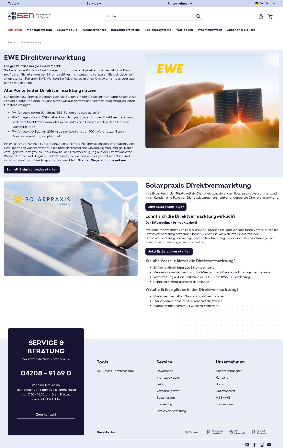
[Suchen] (198, 16)
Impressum (224, 404)
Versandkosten (167, 391)
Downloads (164, 371)
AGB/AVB (223, 398)
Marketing (164, 404)
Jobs (219, 384)
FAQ (159, 384)
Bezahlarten (165, 398)
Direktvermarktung (171, 411)
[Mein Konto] (261, 16)
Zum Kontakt (46, 415)
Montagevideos (168, 378)
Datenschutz (225, 391)
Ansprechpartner (229, 371)
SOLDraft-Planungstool (115, 371)
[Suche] (149, 16)
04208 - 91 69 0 (46, 373)
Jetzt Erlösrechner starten (169, 251)
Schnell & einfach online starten (31, 169)
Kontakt (222, 378)
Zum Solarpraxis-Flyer (166, 207)
